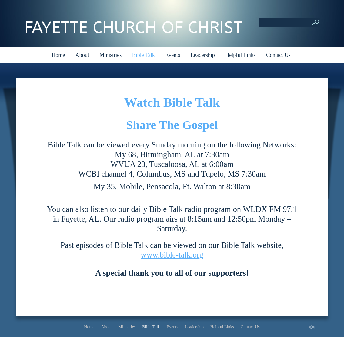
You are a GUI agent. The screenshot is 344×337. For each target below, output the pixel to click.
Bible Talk (143, 55)
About (82, 55)
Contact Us (278, 55)
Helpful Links (240, 55)
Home (58, 55)
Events (172, 55)
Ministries (110, 55)
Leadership (203, 55)
